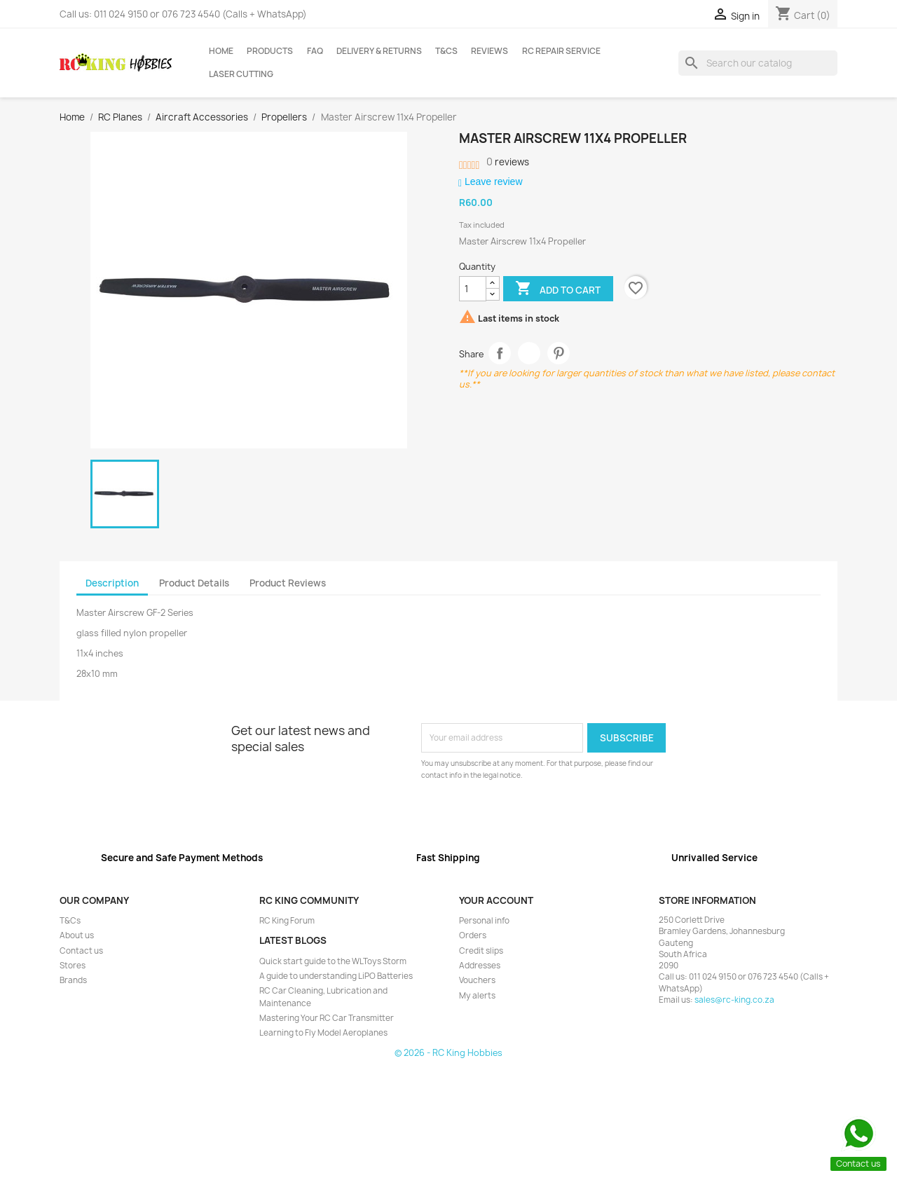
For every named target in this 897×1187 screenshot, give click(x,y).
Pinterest (558, 353)
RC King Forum (287, 920)
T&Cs (446, 51)
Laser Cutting (241, 74)
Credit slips (481, 950)
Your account (496, 900)
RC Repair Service (561, 51)
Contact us (81, 950)
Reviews (489, 51)
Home (221, 51)
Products (270, 51)
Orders (472, 935)
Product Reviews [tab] (287, 583)
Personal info (484, 920)
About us (77, 935)
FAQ (315, 51)
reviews (507, 162)
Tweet (529, 353)
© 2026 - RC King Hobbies (448, 1053)
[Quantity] (472, 288)
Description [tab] (112, 583)
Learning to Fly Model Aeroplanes (323, 1032)
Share (500, 353)
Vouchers (477, 980)
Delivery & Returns (379, 51)
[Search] (757, 63)
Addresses (479, 965)
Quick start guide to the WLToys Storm (332, 961)
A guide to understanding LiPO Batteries (336, 976)
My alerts (477, 995)
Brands (73, 980)
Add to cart (558, 289)
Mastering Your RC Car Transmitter (326, 1018)
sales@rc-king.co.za (734, 1000)
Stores (72, 965)
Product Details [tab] (194, 583)
